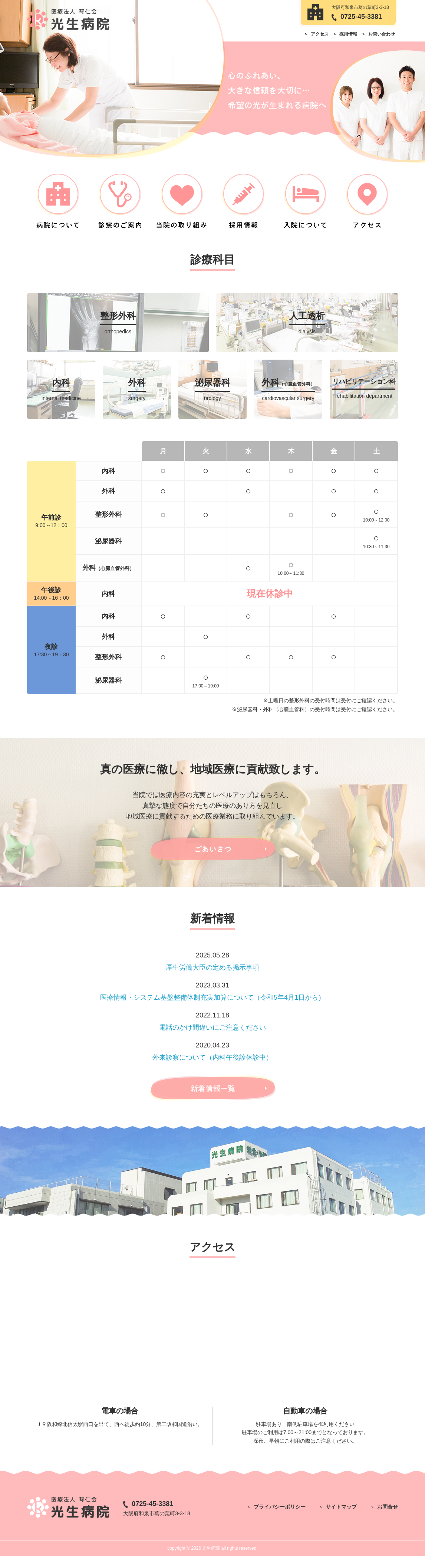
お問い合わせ (381, 34)
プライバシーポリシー (280, 1507)
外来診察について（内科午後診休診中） (212, 1057)
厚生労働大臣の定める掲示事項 (212, 967)
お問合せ (387, 1507)
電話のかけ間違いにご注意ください (212, 1027)
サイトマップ (341, 1507)
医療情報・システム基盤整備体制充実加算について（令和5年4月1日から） (212, 997)
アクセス (320, 34)
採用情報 (348, 34)
